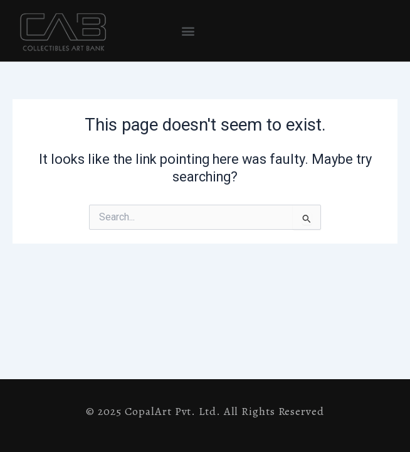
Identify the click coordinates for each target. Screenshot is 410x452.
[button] (188, 31)
